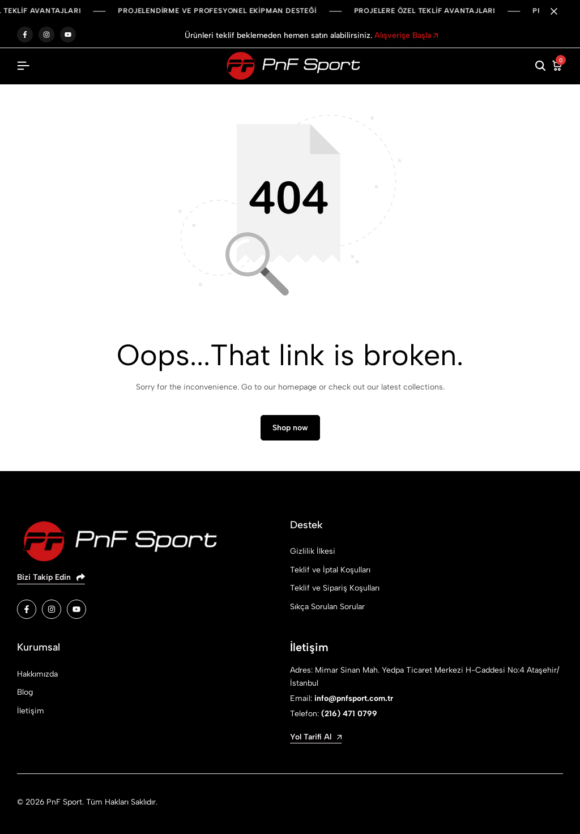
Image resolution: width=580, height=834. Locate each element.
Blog (25, 692)
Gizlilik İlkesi (312, 551)
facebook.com (25, 34)
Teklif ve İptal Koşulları (330, 570)
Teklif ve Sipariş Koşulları (334, 588)
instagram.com (46, 34)
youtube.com (68, 34)
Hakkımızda (37, 674)
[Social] (26, 609)
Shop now (290, 428)
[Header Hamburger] (23, 65)
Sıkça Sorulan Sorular (327, 606)
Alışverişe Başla (406, 35)
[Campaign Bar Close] (559, 11)
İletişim (30, 711)
